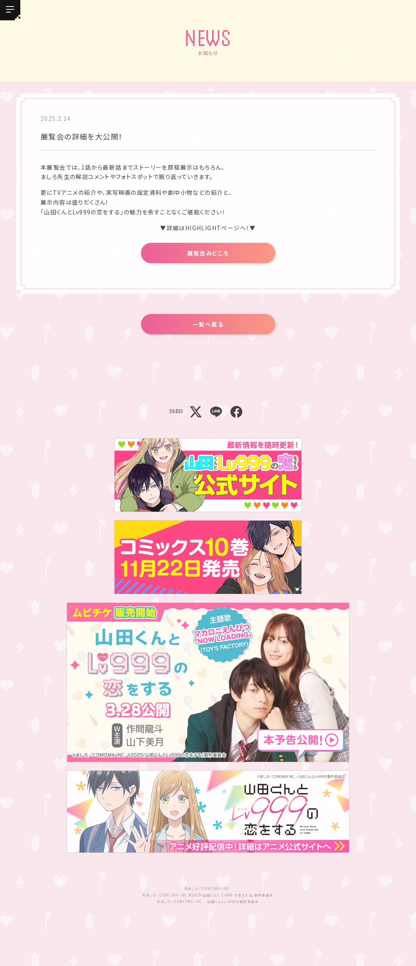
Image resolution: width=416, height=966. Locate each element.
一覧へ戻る (208, 324)
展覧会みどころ (208, 253)
